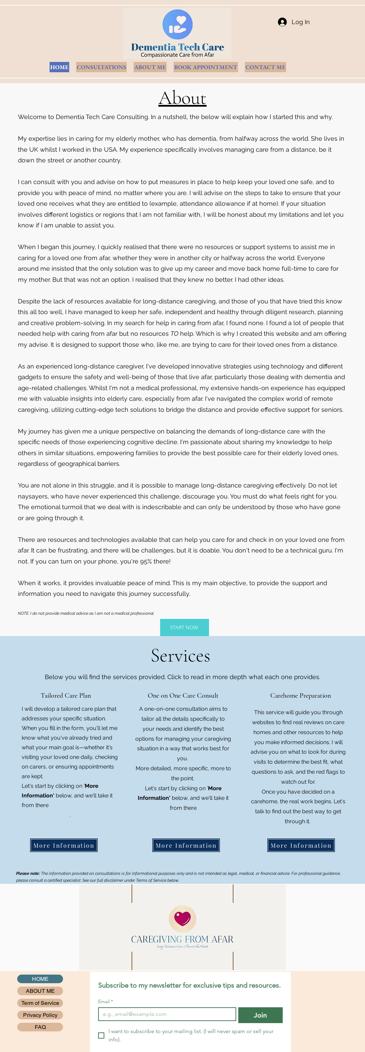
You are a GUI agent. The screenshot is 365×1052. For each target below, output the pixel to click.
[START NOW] (184, 627)
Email (105, 1002)
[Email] (165, 1014)
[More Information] (64, 845)
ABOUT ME (40, 991)
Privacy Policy (40, 1015)
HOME (40, 979)
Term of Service (40, 1003)
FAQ (40, 1027)
